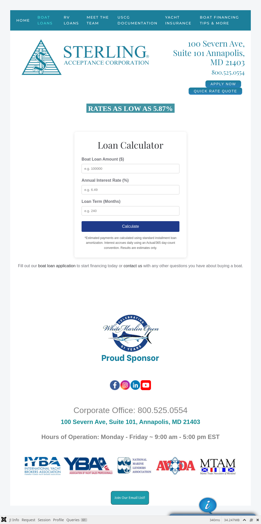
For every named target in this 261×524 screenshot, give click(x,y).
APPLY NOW (223, 84)
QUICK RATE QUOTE (215, 91)
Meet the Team (98, 20)
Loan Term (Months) (101, 201)
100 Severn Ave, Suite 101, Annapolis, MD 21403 (130, 421)
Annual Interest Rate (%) (105, 180)
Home (23, 20)
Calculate (130, 226)
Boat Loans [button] (45, 20)
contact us (133, 266)
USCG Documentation (138, 20)
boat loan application (57, 266)
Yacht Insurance (178, 20)
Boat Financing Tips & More (219, 20)
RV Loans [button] (71, 20)
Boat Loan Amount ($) (103, 159)
